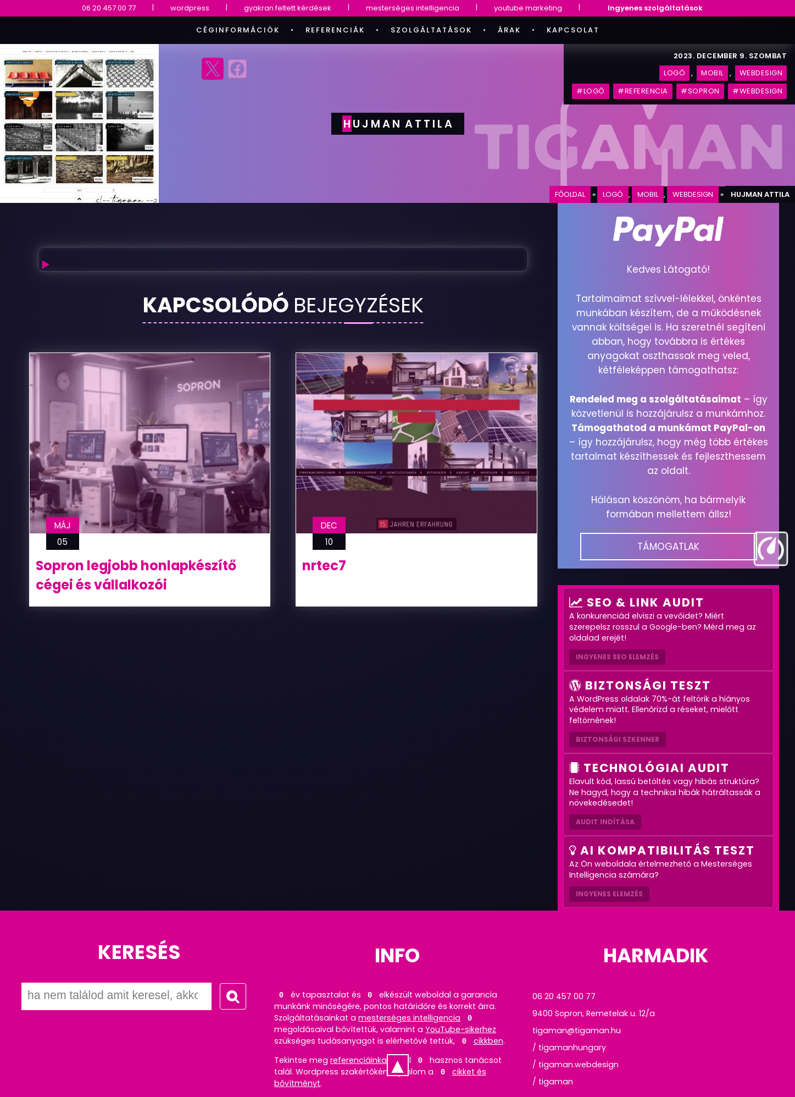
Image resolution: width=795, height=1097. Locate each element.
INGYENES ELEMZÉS (609, 893)
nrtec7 (324, 565)
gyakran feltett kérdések (287, 8)
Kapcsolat (573, 30)
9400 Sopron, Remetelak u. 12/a (593, 1013)
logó (613, 194)
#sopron (700, 91)
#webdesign (757, 91)
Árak (509, 30)
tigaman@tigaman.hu (576, 1030)
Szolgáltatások (431, 30)
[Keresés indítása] (233, 996)
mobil (647, 194)
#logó (590, 91)
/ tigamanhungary (569, 1047)
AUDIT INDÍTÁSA (605, 821)
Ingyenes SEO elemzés (617, 656)
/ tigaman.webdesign (575, 1064)
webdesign (692, 194)
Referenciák (335, 30)
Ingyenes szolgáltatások (655, 8)
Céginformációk (238, 30)
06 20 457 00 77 (109, 8)
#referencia (643, 91)
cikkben (488, 1040)
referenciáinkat (360, 1060)
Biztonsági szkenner (617, 739)
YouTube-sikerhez (460, 1029)
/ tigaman (552, 1081)
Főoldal (570, 194)
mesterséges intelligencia (412, 8)
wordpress (189, 8)
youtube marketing (528, 8)
